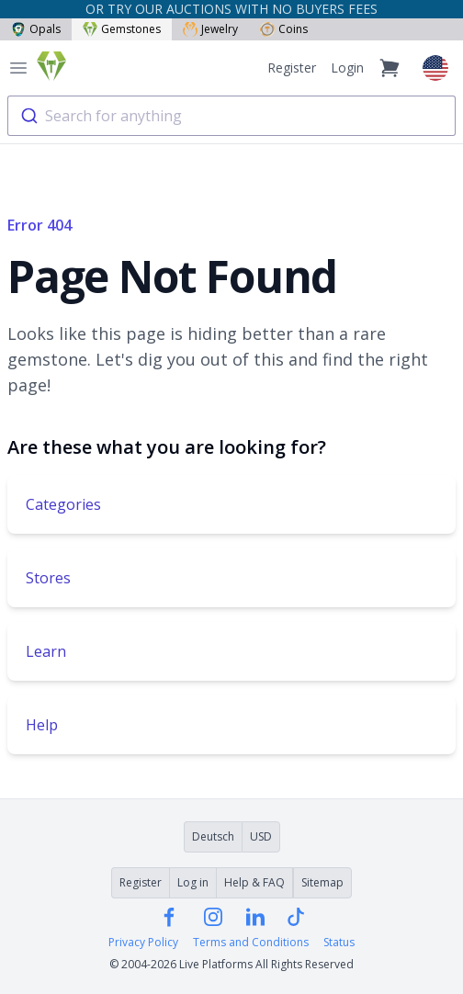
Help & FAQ (254, 882)
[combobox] (231, 116)
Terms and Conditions (251, 942)
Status (339, 942)
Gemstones (122, 29)
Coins (284, 29)
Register (291, 67)
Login (347, 67)
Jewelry (210, 29)
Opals (36, 29)
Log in (193, 882)
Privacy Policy (143, 942)
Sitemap (322, 882)
